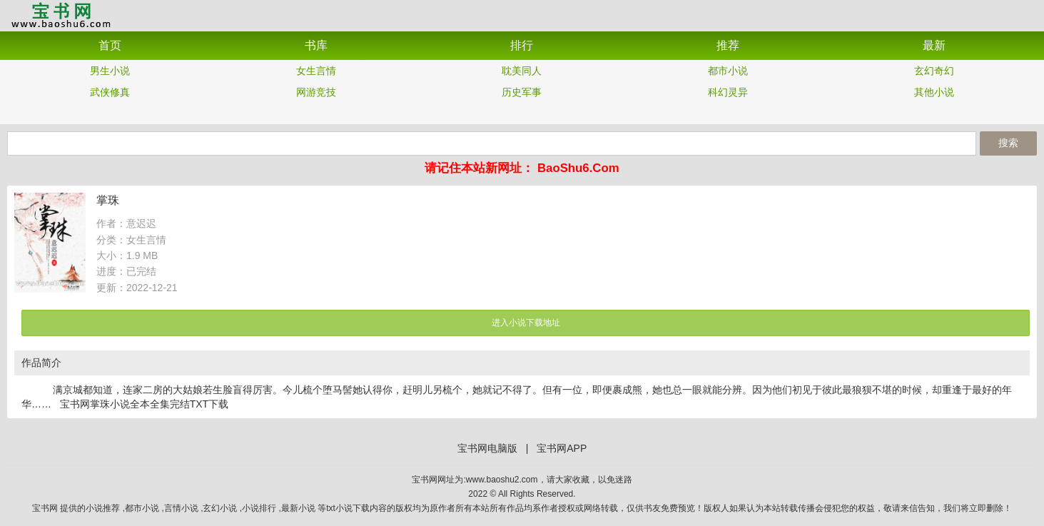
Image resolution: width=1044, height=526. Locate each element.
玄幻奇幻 (934, 70)
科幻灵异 (728, 92)
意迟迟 (141, 223)
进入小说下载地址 (526, 323)
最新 (934, 45)
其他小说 (934, 92)
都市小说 (728, 70)
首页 (109, 45)
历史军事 (522, 92)
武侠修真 (110, 92)
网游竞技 (316, 92)
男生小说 (110, 70)
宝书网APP (60, 14)
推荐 (727, 45)
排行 (521, 45)
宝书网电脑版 (487, 448)
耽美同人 (522, 70)
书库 (316, 45)
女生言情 (316, 70)
